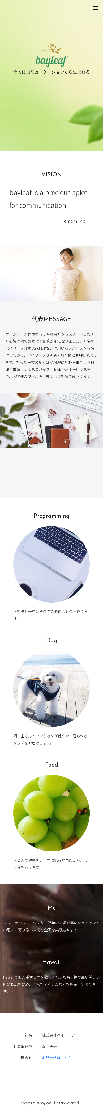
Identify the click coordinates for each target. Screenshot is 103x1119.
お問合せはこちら (57, 1057)
